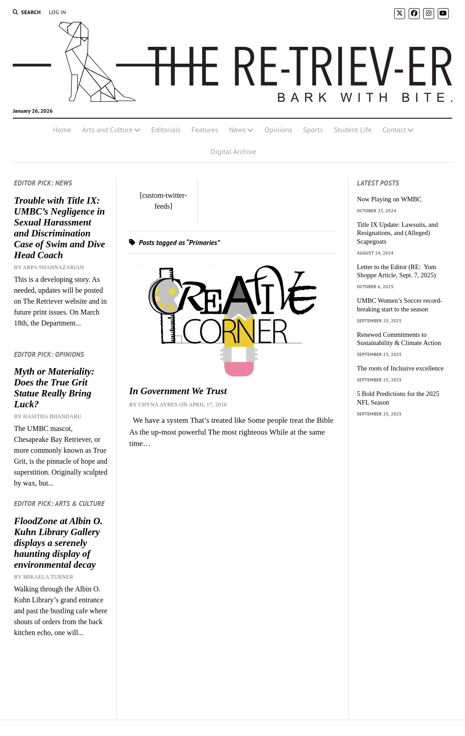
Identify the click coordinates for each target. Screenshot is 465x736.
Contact (394, 129)
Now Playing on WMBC (389, 199)
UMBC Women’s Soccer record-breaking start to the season (399, 305)
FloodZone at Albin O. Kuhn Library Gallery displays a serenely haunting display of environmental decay (58, 543)
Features (204, 129)
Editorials (165, 129)
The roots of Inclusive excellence (400, 368)
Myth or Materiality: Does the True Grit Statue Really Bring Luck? (54, 388)
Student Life (352, 129)
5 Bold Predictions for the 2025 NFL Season (398, 398)
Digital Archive (233, 151)
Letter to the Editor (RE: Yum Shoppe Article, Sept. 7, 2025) (396, 271)
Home (62, 129)
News (237, 129)
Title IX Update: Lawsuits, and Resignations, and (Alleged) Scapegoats (397, 233)
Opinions (278, 129)
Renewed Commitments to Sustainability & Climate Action (399, 339)
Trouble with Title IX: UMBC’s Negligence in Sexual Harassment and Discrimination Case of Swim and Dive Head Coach (59, 227)
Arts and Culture (107, 129)
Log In (57, 12)
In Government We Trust (178, 391)
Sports (313, 129)
